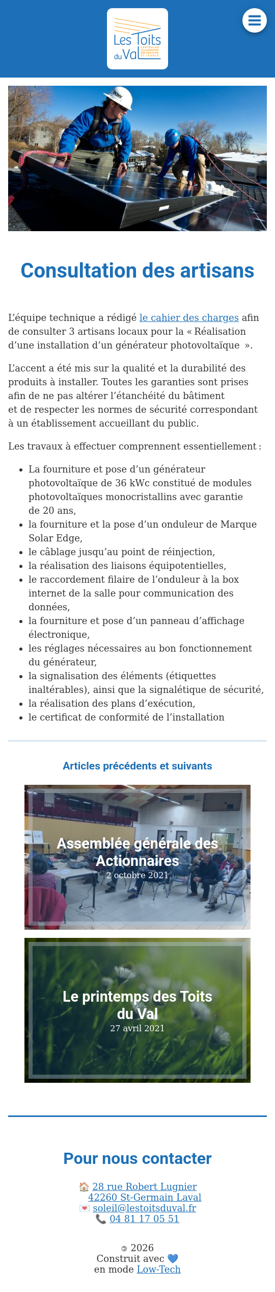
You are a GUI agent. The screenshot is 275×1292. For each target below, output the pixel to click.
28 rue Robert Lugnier (144, 1186)
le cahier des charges (189, 317)
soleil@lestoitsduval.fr (145, 1208)
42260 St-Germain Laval (144, 1197)
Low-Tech (159, 1269)
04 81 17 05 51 (144, 1218)
